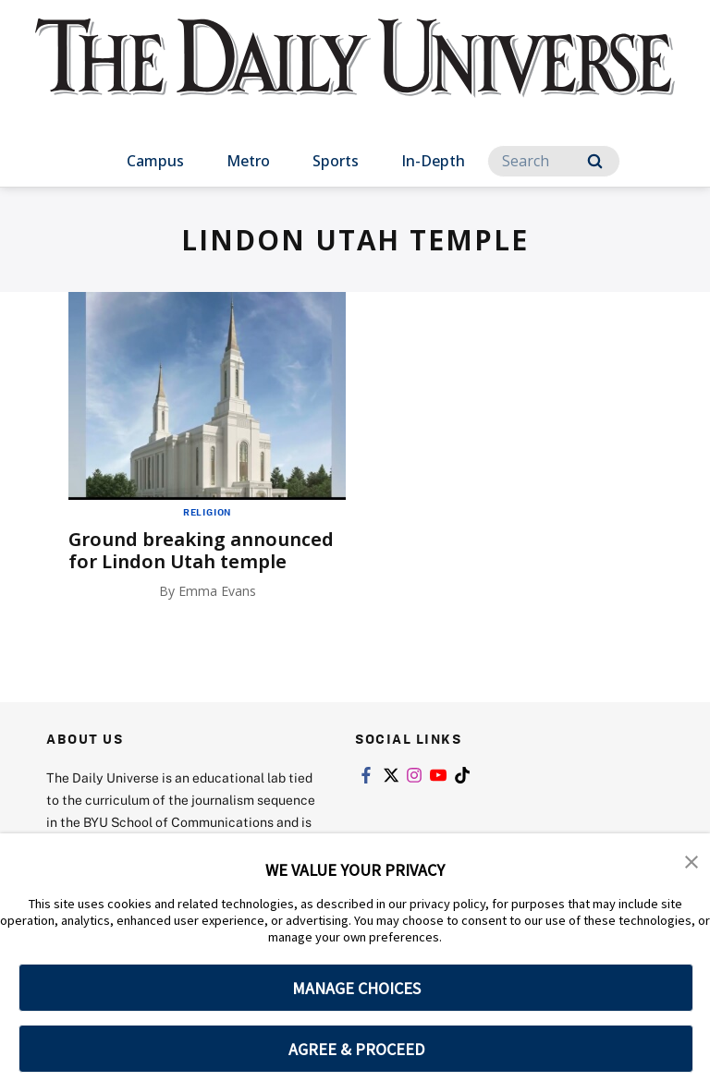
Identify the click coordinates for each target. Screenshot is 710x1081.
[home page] (354, 73)
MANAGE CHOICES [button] (356, 988)
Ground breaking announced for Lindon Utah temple (201, 550)
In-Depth (433, 161)
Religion (207, 511)
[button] (691, 860)
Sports (335, 161)
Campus (155, 161)
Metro (248, 161)
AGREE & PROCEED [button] (356, 1049)
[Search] (553, 161)
